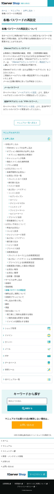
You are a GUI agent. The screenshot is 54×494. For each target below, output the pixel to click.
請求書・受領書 (13, 276)
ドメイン (7, 335)
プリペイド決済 (14, 217)
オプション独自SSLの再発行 (19, 155)
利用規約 (19, 484)
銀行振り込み (13, 182)
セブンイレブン (16, 196)
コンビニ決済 (12, 231)
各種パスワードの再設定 (15, 290)
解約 (6, 304)
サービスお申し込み (13, 280)
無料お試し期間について (15, 294)
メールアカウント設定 (27, 92)
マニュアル (7, 446)
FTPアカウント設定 (26, 106)
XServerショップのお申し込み (19, 148)
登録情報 (8, 287)
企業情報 (7, 484)
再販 (6, 307)
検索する (27, 408)
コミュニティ (9, 451)
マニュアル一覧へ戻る (27, 123)
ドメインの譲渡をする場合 (17, 321)
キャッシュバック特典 (15, 158)
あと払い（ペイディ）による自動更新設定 (25, 259)
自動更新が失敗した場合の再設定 (20, 266)
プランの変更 (12, 165)
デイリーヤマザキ (17, 203)
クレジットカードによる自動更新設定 (23, 255)
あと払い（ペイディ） (17, 189)
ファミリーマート (17, 210)
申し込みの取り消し (13, 300)
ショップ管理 (9, 328)
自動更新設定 (12, 252)
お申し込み (8, 139)
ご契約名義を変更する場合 (17, 318)
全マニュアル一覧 (11, 379)
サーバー (7, 342)
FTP (5, 356)
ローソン (13, 200)
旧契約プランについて (14, 297)
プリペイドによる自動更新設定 (20, 262)
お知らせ (6, 461)
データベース (9, 363)
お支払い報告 (12, 269)
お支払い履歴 (12, 273)
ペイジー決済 (13, 186)
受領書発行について (15, 221)
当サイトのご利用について (37, 484)
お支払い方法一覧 (14, 176)
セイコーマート (16, 214)
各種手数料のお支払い (15, 172)
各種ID (7, 283)
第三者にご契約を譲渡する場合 (19, 314)
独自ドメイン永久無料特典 (17, 162)
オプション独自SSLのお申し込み (20, 151)
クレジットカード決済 (17, 179)
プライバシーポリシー (26, 486)
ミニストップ (15, 207)
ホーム (5, 441)
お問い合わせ (27, 425)
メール (6, 349)
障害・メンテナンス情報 (13, 456)
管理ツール (8, 370)
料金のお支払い (13, 228)
